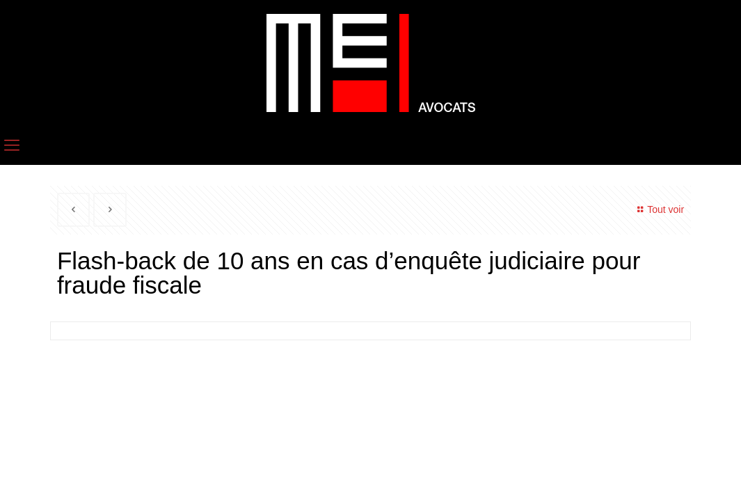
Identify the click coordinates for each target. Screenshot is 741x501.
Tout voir (659, 209)
